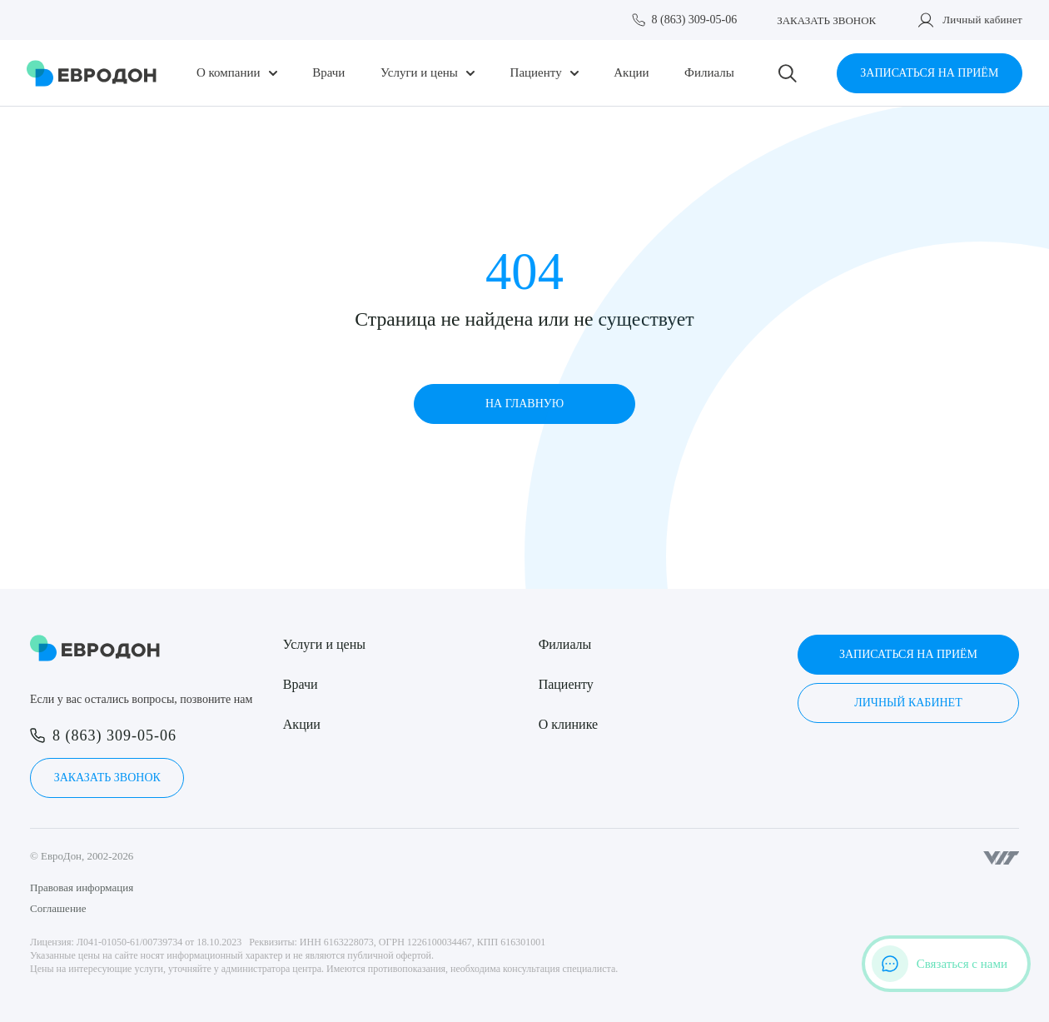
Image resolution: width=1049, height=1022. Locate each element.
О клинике (568, 724)
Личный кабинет (982, 19)
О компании (228, 73)
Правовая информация (81, 887)
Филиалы (709, 73)
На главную (524, 403)
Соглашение (58, 908)
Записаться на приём (929, 73)
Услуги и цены (419, 73)
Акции (631, 73)
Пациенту (536, 73)
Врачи (328, 73)
